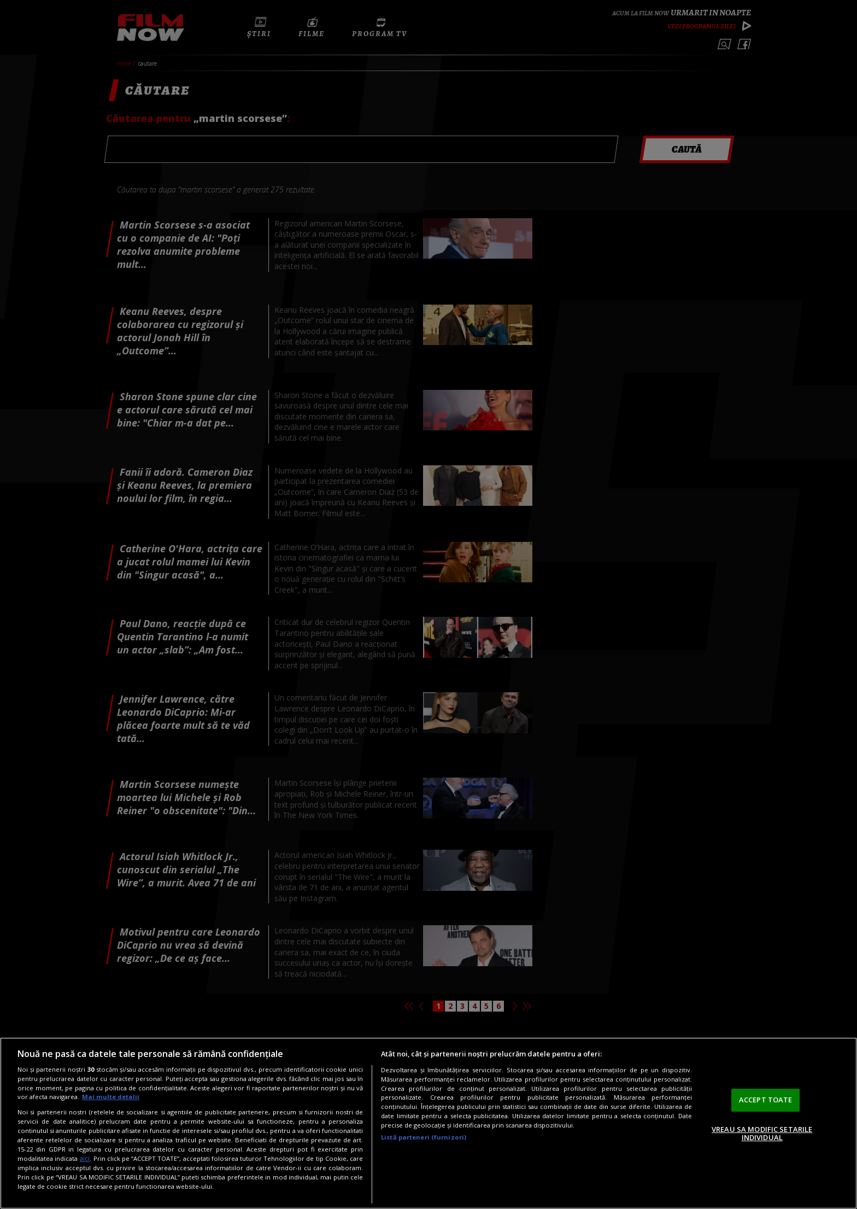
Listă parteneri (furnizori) (423, 1137)
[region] (428, 1123)
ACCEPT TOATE (766, 1100)
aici (84, 1158)
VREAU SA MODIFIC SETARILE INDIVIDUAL (762, 1133)
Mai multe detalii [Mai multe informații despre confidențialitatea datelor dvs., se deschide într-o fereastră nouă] (110, 1097)
